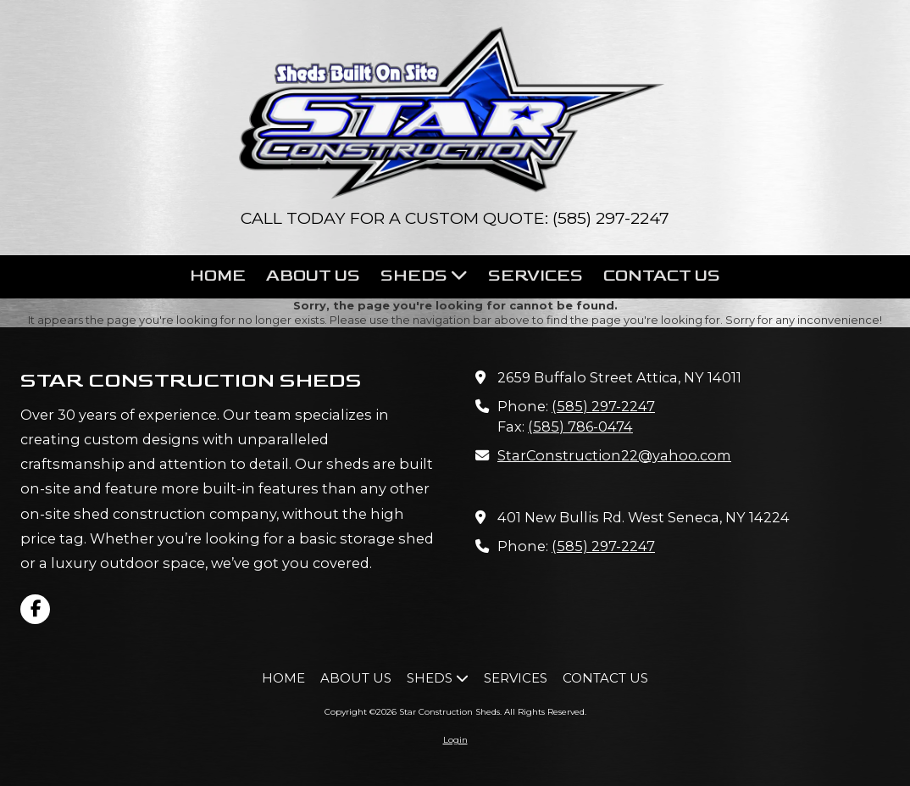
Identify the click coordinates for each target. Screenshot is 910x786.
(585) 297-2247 (603, 406)
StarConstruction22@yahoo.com (614, 455)
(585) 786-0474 (580, 426)
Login (455, 739)
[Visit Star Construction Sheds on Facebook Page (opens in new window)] (35, 609)
